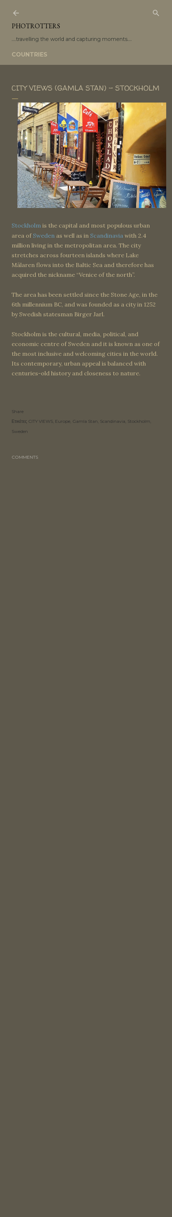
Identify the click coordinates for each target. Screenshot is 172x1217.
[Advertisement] (86, 732)
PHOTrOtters (36, 26)
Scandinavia (106, 235)
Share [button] (18, 411)
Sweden (44, 235)
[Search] (156, 11)
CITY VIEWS (40, 421)
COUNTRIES (29, 54)
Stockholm (26, 225)
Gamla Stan (85, 421)
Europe (62, 421)
